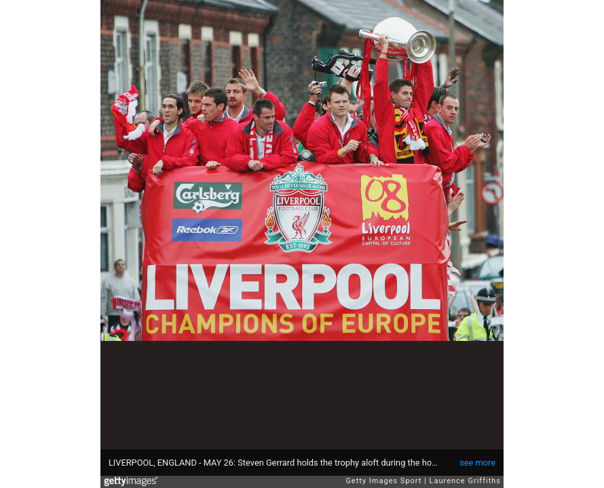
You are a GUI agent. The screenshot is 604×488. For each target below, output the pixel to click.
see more (477, 463)
